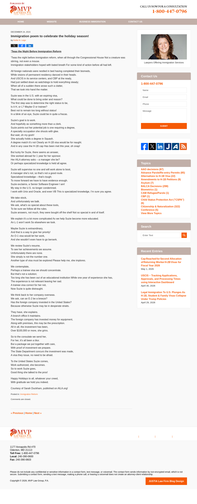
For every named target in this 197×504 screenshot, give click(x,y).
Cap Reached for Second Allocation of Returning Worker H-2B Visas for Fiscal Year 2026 (163, 294)
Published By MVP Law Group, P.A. (163, 9)
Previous (17, 428)
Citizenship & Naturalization (159, 234)
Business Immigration (92, 21)
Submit (164, 141)
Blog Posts (181, 449)
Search (184, 267)
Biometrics (148, 214)
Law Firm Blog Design (172, 496)
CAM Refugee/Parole (154, 219)
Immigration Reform (29, 409)
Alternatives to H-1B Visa (157, 195)
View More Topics (150, 244)
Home (21, 21)
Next (38, 428)
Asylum (147, 205)
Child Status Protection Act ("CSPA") (163, 229)
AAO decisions (151, 185)
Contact (135, 21)
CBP (145, 224)
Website (52, 21)
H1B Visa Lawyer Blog (20, 9)
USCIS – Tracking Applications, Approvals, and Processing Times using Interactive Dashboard (163, 310)
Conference (149, 239)
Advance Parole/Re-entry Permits (161, 190)
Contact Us (166, 449)
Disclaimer (152, 449)
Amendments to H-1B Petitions (159, 200)
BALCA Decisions (154, 210)
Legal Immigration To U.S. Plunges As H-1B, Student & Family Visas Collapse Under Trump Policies (163, 327)
